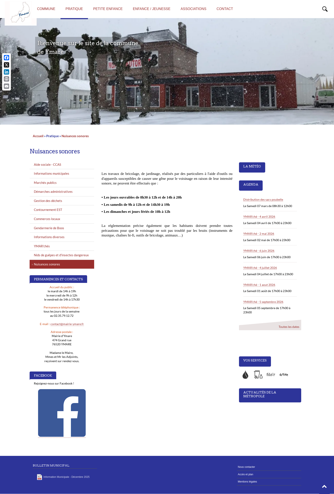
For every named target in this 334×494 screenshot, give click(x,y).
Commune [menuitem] (46, 9)
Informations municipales (51, 173)
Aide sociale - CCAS (47, 164)
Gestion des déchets (48, 201)
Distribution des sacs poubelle (263, 199)
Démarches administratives (53, 191)
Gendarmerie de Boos (49, 228)
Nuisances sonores (75, 136)
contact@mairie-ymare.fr (67, 324)
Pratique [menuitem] (74, 9)
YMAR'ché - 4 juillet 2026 (260, 267)
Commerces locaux (47, 219)
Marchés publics (45, 182)
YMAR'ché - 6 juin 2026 (258, 250)
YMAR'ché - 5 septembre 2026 (263, 302)
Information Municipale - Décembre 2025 (66, 476)
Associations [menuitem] (193, 9)
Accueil (38, 136)
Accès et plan (245, 474)
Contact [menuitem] (225, 9)
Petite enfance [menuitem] (107, 9)
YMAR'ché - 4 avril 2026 (259, 216)
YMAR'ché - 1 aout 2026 (259, 285)
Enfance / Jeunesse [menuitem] (151, 9)
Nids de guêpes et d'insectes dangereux (61, 255)
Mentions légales (247, 481)
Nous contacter (246, 466)
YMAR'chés (42, 246)
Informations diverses (49, 237)
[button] (324, 487)
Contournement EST (48, 210)
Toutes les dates (288, 326)
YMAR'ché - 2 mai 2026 (258, 233)
